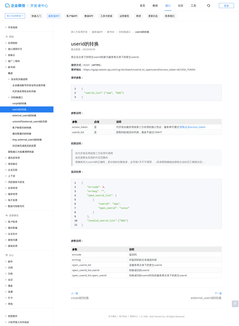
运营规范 (124, 15)
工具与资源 (106, 15)
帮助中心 (134, 314)
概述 (10, 73)
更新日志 (153, 15)
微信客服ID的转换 (21, 133)
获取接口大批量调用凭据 (21, 151)
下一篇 (218, 290)
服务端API (53, 15)
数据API (89, 15)
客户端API (71, 15)
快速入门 (36, 15)
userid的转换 (19, 109)
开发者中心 (39, 5)
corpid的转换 (19, 103)
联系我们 (170, 15)
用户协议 (123, 314)
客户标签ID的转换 (21, 127)
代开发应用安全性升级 (24, 91)
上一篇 (74, 290)
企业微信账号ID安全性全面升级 (28, 85)
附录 (138, 15)
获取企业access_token (193, 126)
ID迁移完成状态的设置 (24, 145)
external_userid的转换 (24, 115)
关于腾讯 (112, 314)
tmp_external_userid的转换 (27, 139)
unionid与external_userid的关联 (29, 121)
